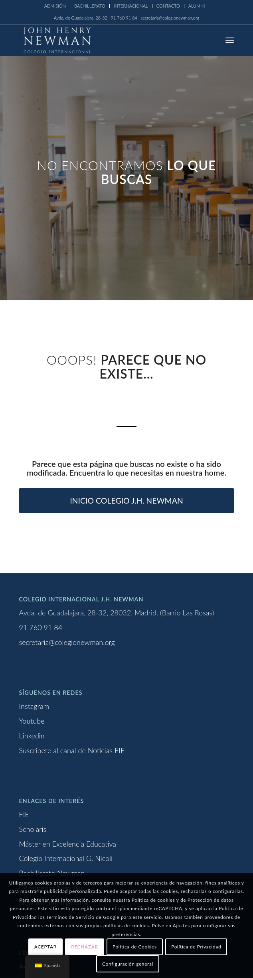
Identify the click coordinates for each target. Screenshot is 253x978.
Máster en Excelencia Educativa (67, 843)
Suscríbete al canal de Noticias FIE (72, 750)
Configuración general (127, 964)
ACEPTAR (45, 947)
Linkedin (32, 735)
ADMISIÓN (55, 5)
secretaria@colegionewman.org (67, 642)
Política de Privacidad (196, 947)
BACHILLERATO (89, 5)
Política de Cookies (135, 947)
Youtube (32, 720)
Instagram (34, 706)
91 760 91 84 (41, 627)
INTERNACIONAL (131, 5)
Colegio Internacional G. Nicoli (66, 858)
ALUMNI (196, 5)
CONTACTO (168, 5)
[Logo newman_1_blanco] (105, 40)
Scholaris (33, 829)
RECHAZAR (84, 947)
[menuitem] (55, 6)
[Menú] (229, 40)
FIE (24, 814)
